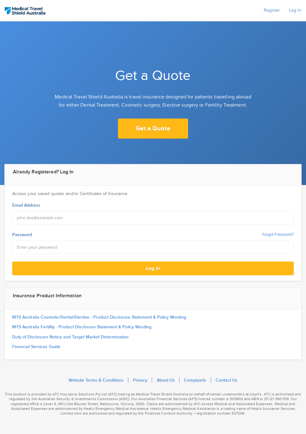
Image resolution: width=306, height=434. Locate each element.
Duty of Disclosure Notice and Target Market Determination (70, 337)
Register (272, 10)
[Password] (153, 247)
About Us (166, 380)
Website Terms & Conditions (96, 380)
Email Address (26, 205)
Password (22, 235)
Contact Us (226, 380)
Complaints (195, 380)
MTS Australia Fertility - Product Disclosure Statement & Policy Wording (81, 327)
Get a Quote (153, 128)
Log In (153, 268)
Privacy (140, 380)
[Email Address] (153, 218)
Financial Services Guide (36, 347)
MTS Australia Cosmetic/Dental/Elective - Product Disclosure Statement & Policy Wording (99, 317)
